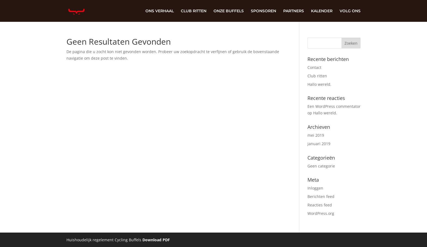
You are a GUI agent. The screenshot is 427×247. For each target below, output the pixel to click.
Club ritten (317, 75)
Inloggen (315, 188)
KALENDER (322, 11)
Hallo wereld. (319, 84)
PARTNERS (293, 11)
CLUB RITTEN (193, 11)
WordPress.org (320, 213)
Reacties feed (319, 205)
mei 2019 (315, 135)
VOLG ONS (350, 11)
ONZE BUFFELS (228, 11)
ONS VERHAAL (159, 11)
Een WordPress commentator (334, 106)
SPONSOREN (263, 11)
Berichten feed (320, 196)
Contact (314, 67)
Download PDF (156, 239)
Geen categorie (321, 166)
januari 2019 (318, 143)
